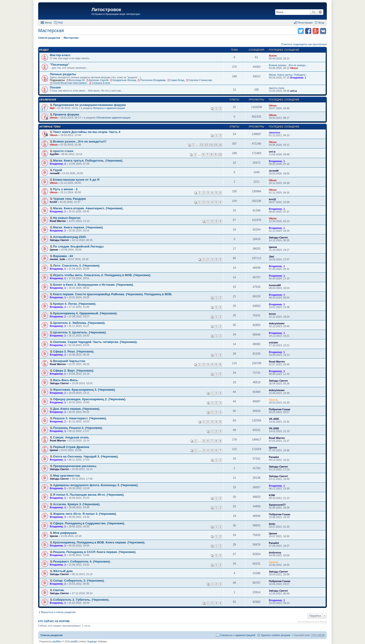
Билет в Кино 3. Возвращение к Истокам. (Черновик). (93, 284)
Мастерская (51, 30)
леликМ (54, 173)
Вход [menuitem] (321, 22)
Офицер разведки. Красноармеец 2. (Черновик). (89, 399)
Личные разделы (63, 74)
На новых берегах (67, 218)
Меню (48, 22)
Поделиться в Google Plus (316, 31)
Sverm (273, 55)
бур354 (54, 154)
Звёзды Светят (59, 240)
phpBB (74, 641)
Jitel (271, 256)
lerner (272, 313)
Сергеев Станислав (200, 80)
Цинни (54, 249)
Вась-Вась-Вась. (65, 380)
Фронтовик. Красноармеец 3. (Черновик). (84, 389)
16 (220, 145)
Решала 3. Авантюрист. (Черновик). (80, 418)
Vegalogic (92, 641)
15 (215, 145)
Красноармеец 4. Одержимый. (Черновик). (85, 313)
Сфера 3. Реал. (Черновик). (73, 351)
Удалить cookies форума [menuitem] (275, 635)
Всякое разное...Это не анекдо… (288, 65)
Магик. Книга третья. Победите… (288, 74)
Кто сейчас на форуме (54, 621)
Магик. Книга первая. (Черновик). (78, 227)
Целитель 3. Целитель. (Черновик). (79, 332)
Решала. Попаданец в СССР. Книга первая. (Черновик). (94, 552)
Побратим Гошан (279, 409)
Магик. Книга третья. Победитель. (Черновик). (88, 160)
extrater (273, 342)
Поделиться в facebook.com (308, 31)
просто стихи (276, 88)
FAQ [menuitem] (60, 22)
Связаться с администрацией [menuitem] (237, 635)
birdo (272, 523)
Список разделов (52, 635)
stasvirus (274, 132)
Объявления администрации (113, 117)
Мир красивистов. (67, 475)
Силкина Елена (101, 82)
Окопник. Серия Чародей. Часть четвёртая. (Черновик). (95, 342)
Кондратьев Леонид (124, 80)
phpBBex (57, 641)
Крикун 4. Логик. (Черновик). (74, 303)
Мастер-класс (60, 55)
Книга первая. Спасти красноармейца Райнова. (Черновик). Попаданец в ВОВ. (112, 294)
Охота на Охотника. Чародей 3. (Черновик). (85, 456)
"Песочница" (59, 64)
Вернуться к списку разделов (58, 612)
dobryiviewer (277, 323)
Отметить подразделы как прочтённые (304, 44)
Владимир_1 (298, 77)
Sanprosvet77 (277, 504)
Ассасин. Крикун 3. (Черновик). (76, 504)
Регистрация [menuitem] (305, 22)
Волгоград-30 (77, 80)
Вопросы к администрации (109, 108)
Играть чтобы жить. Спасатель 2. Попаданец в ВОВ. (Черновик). (102, 275)
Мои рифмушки (65, 533)
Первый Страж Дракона (71, 447)
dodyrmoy (275, 552)
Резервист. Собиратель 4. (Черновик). (82, 561)
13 (206, 145)
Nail (52, 108)
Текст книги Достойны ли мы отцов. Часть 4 (86, 132)
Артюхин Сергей (98, 80)
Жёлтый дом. (63, 571)
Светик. (58, 590)
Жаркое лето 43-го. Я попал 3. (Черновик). (85, 513)
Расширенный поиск (320, 12)
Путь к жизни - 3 (65, 189)
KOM (272, 495)
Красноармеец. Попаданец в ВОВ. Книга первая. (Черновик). (99, 542)
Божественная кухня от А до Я (76, 179)
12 (201, 145)
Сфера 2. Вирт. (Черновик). (73, 370)
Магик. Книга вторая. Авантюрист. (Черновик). (88, 208)
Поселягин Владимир (153, 80)
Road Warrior (58, 221)
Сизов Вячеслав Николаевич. (70, 82)
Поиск (313, 12)
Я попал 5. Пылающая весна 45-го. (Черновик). (88, 494)
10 (220, 154)
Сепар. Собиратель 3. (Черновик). (79, 580)
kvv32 (53, 201)
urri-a (293, 90)
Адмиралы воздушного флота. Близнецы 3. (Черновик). (95, 485)
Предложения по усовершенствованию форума (89, 105)
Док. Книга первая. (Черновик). (76, 408)
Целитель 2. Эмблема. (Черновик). (79, 323)
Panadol (274, 457)
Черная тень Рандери (69, 198)
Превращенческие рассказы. (75, 466)
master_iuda (57, 259)
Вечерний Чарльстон (69, 361)
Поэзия (55, 87)
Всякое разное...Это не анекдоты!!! (79, 141)
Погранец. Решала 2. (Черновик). (78, 428)
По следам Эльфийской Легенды (78, 246)
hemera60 (275, 285)
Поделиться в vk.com (323, 31)
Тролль (273, 399)
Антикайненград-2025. (70, 237)
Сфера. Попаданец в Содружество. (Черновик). (89, 523)
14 (210, 145)
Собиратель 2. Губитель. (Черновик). (81, 599)
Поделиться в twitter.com (301, 31)
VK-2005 (274, 418)
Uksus (294, 68)
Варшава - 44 (63, 256)
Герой (57, 170)
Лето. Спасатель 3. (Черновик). (76, 265)
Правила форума (66, 114)
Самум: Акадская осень (71, 437)
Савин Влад (177, 80)
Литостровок (106, 9)
